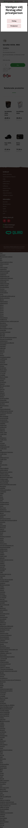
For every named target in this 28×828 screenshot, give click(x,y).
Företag (14, 21)
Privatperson (14, 26)
